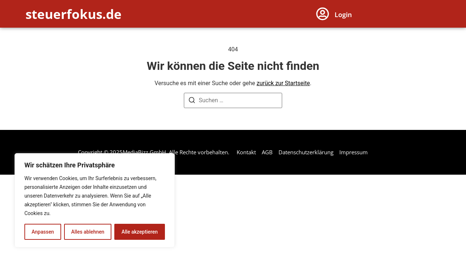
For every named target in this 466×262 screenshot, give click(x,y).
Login (343, 14)
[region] (95, 200)
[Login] (322, 13)
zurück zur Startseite (283, 83)
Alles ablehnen (87, 232)
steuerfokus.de (73, 14)
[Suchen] (191, 101)
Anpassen (42, 232)
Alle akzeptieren (139, 232)
